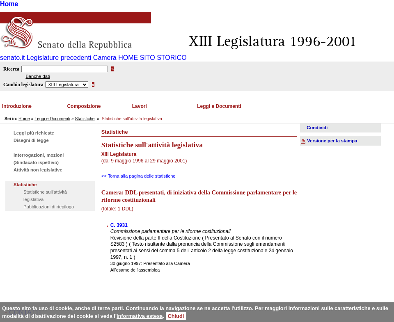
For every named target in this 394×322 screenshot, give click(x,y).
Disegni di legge (31, 140)
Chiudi (176, 316)
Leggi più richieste (34, 132)
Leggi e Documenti (219, 106)
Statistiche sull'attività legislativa (45, 196)
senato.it (12, 57)
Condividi (317, 127)
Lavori (139, 106)
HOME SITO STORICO (152, 57)
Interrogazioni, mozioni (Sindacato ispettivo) (39, 159)
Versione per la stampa (332, 140)
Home (9, 3)
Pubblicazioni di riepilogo (48, 206)
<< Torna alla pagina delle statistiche (138, 176)
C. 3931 (119, 225)
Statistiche (85, 118)
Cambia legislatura (23, 84)
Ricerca (11, 69)
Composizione (84, 106)
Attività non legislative (38, 169)
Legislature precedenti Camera (72, 57)
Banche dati (37, 76)
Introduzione (17, 106)
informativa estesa (140, 316)
